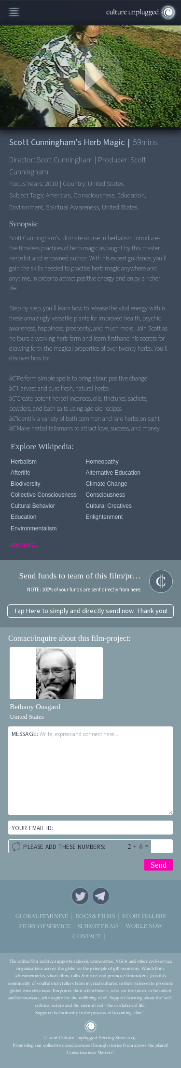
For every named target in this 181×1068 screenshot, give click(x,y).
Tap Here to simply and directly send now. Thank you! (90, 611)
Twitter (80, 896)
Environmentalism (33, 528)
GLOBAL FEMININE (41, 916)
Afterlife (20, 472)
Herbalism (24, 461)
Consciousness (105, 494)
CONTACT (86, 936)
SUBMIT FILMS (98, 926)
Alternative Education (113, 472)
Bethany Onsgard (35, 707)
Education (23, 517)
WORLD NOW (144, 926)
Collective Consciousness (44, 494)
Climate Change (106, 483)
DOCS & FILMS (95, 916)
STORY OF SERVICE (44, 926)
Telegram (101, 896)
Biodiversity (25, 483)
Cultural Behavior (33, 506)
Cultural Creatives (109, 506)
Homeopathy (102, 461)
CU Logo (90, 1026)
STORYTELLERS (144, 916)
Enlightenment (104, 517)
